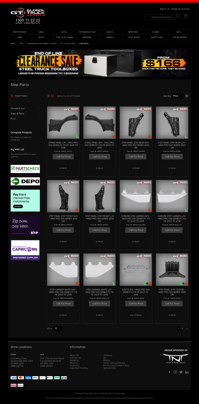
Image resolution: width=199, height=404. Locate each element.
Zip (104, 357)
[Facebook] (169, 372)
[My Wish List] (177, 15)
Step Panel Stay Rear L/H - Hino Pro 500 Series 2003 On (172, 145)
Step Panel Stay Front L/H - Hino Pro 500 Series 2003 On (99, 218)
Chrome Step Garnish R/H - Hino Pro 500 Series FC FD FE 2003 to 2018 (135, 218)
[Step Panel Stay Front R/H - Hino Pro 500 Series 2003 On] (63, 196)
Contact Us (75, 357)
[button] (177, 96)
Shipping (74, 360)
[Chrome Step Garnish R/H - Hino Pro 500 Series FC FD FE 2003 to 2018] (136, 196)
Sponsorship (109, 368)
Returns (74, 363)
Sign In (163, 9)
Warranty (74, 365)
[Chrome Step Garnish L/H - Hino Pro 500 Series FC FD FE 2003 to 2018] (172, 196)
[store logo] (28, 16)
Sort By (167, 96)
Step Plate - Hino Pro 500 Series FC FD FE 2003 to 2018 (136, 292)
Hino (21, 43)
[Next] (187, 328)
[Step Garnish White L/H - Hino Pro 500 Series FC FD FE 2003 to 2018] (99, 269)
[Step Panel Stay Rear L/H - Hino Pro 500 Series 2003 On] (172, 123)
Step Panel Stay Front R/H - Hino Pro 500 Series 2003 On (63, 218)
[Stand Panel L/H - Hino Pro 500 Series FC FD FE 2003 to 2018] (63, 123)
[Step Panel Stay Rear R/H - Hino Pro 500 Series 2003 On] (136, 123)
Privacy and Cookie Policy (116, 365)
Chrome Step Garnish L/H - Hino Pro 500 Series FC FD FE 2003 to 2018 (172, 218)
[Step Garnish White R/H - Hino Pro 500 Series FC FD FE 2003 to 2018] (63, 269)
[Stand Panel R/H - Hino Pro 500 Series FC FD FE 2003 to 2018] (99, 123)
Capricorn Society (79, 368)
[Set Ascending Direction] (186, 96)
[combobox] (155, 15)
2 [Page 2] (183, 328)
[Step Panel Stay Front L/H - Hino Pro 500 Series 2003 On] (99, 196)
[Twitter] (181, 372)
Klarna (106, 360)
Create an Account (180, 9)
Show (49, 328)
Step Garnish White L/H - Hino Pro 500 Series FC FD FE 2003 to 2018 (99, 292)
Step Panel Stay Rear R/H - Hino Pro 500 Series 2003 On (136, 145)
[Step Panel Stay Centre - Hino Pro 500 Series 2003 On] (172, 269)
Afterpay (107, 355)
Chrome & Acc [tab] (18, 108)
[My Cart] (185, 15)
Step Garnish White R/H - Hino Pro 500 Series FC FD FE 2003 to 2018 (63, 292)
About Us (74, 355)
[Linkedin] (186, 372)
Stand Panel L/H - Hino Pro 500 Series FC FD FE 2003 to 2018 (63, 145)
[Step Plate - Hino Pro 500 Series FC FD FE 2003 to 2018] (136, 269)
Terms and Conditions (114, 363)
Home (13, 43)
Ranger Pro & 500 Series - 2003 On (42, 43)
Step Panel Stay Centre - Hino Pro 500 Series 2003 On (172, 292)
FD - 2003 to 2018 (68, 43)
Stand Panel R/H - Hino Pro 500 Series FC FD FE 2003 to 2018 (99, 145)
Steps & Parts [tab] (17, 113)
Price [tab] (13, 118)
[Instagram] (175, 372)
